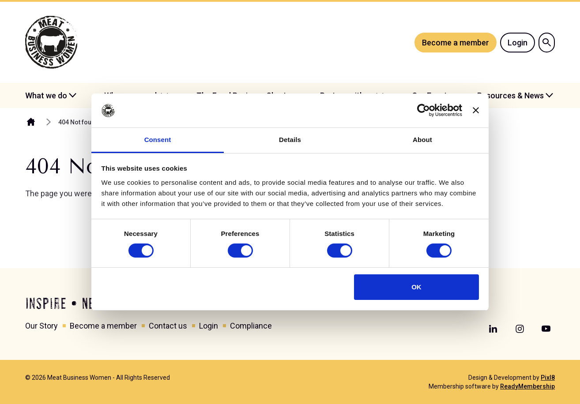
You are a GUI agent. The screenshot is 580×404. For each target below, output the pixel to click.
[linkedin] (493, 329)
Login (517, 42)
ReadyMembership (527, 386)
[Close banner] (476, 110)
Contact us (168, 325)
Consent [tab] (157, 139)
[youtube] (546, 329)
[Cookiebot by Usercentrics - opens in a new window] (423, 110)
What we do (46, 95)
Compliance (251, 325)
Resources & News (510, 95)
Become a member (455, 42)
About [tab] (422, 139)
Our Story (41, 325)
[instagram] (519, 329)
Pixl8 (548, 377)
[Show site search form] (547, 42)
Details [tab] (290, 139)
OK (416, 287)
